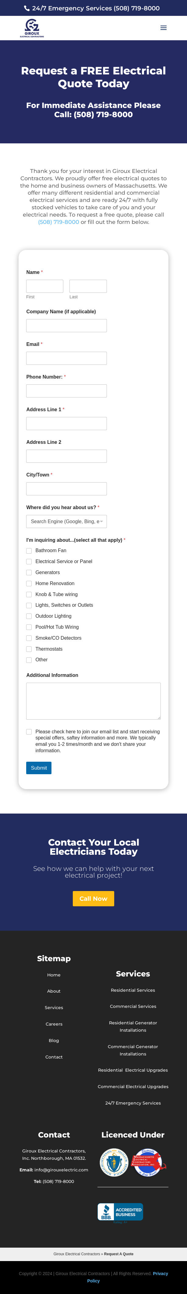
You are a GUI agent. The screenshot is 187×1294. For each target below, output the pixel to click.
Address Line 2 (43, 442)
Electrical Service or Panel (63, 561)
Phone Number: (46, 376)
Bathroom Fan (50, 550)
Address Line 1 (45, 409)
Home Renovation (54, 583)
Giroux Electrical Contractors (77, 1254)
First (30, 296)
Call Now (93, 898)
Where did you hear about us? (62, 507)
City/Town (39, 474)
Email (34, 344)
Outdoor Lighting (53, 616)
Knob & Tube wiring (56, 594)
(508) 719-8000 (103, 114)
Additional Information (52, 675)
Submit (39, 768)
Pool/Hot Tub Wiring (57, 627)
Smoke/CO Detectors (58, 638)
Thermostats (48, 649)
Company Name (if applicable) (61, 311)
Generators (47, 572)
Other (41, 659)
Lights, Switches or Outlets (64, 605)
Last (74, 296)
